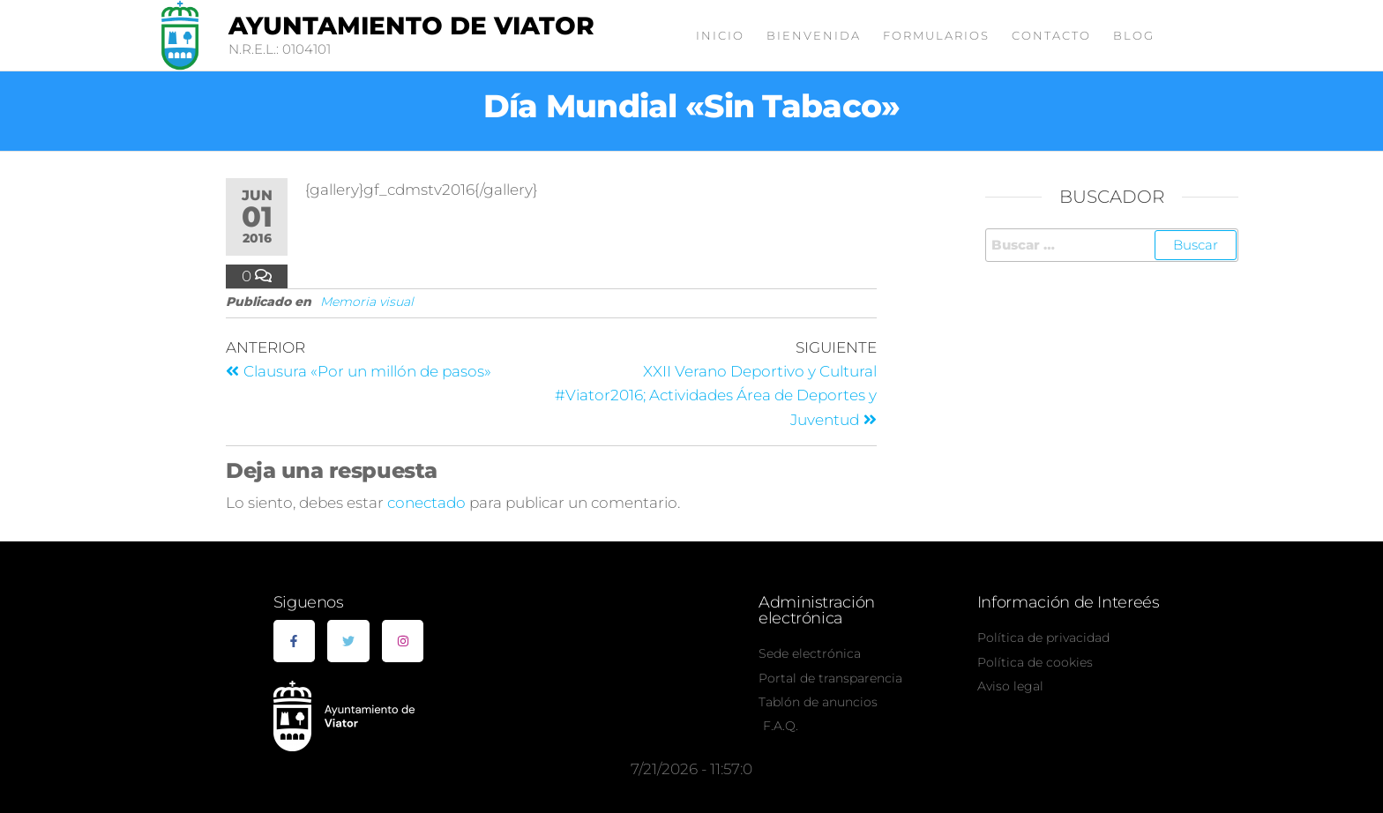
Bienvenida (813, 35)
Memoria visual (367, 302)
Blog (1134, 35)
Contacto (1051, 35)
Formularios (936, 35)
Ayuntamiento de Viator (411, 26)
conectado (426, 502)
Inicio (720, 35)
